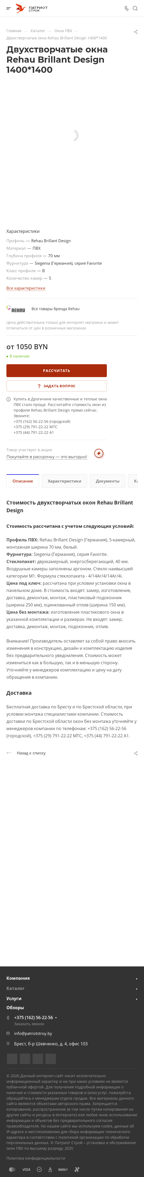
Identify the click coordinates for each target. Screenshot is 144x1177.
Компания (18, 978)
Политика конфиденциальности (35, 1158)
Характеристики (64, 481)
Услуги (14, 998)
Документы (107, 481)
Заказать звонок (29, 1023)
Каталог (15, 988)
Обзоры (15, 1008)
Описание (23, 481)
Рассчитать (56, 370)
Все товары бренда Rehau (56, 308)
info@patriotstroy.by (33, 1033)
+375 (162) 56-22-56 (33, 1017)
